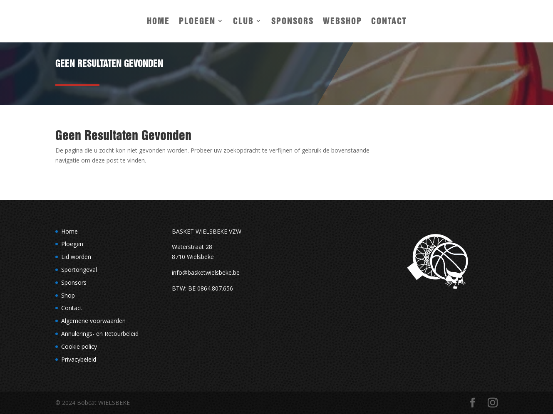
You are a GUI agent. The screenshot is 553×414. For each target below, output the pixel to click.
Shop (68, 295)
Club (243, 20)
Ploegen (197, 20)
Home (158, 20)
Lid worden (76, 257)
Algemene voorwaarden (93, 321)
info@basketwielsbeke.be (206, 272)
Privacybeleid (78, 359)
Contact (389, 20)
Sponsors (292, 20)
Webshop (342, 20)
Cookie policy (79, 346)
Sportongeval (79, 270)
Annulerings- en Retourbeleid (100, 334)
